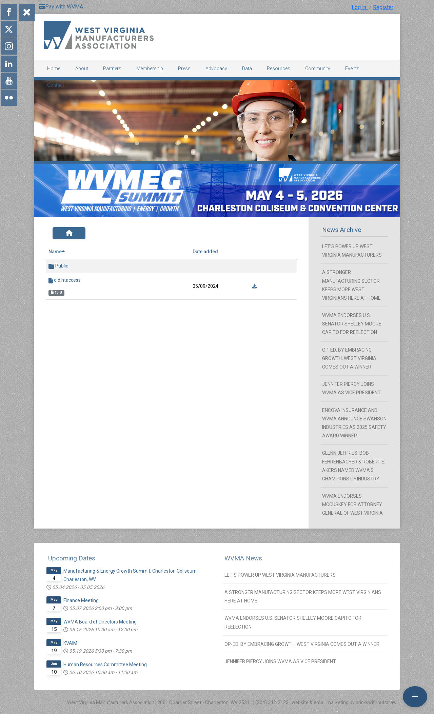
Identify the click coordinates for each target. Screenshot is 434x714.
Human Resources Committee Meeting (105, 664)
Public (58, 266)
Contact (55, 85)
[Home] (69, 233)
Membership (149, 68)
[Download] (254, 286)
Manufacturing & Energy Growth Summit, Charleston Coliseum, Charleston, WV (130, 575)
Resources (278, 68)
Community (317, 68)
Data (247, 68)
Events (352, 68)
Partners (112, 68)
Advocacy (216, 68)
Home (53, 68)
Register (383, 7)
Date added (205, 251)
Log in (360, 7)
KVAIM (70, 643)
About (81, 68)
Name (56, 251)
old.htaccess (64, 280)
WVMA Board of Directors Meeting (100, 621)
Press (184, 68)
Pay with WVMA (61, 6)
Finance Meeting (81, 600)
